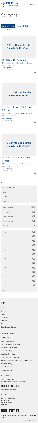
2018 (19, 268)
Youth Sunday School (8, 354)
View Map (4, 404)
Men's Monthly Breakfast (10, 357)
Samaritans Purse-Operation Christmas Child (16, 360)
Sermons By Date (8, 26)
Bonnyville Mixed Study (9, 347)
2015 (19, 281)
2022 (19, 250)
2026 (19, 232)
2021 (19, 254)
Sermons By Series (23, 26)
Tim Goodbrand (19, 221)
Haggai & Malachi (9, 188)
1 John (5, 197)
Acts (4, 192)
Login (2, 417)
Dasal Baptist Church (8, 327)
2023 (19, 245)
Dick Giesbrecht (19, 216)
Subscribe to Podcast (10, 30)
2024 (19, 241)
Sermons (4, 320)
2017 (19, 272)
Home (3, 308)
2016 (19, 276)
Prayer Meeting (6, 351)
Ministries (4, 317)
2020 (19, 259)
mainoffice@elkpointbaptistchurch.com (13, 381)
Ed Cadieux (19, 212)
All (3, 290)
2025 (19, 236)
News (3, 314)
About (3, 324)
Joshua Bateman (19, 208)
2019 (19, 263)
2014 (19, 285)
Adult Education (6, 370)
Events (3, 311)
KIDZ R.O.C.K (6, 338)
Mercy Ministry (6, 364)
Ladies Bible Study (7, 341)
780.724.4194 (5, 379)
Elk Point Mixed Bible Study (10, 344)
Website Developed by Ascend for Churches (19, 419)
